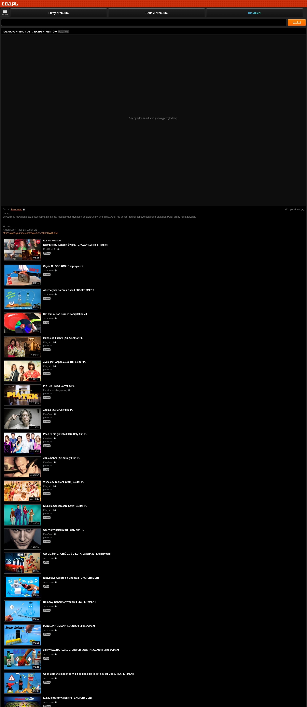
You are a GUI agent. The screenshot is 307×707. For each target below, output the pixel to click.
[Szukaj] (144, 22)
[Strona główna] (10, 3)
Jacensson (16, 209)
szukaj (297, 22)
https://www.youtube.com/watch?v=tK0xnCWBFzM (30, 233)
